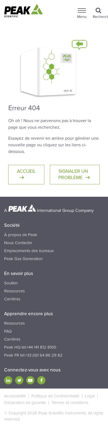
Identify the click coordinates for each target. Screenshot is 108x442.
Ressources (14, 291)
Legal (90, 396)
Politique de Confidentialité (55, 396)
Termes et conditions (70, 402)
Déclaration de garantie (25, 402)
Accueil (26, 171)
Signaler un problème (73, 174)
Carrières (12, 299)
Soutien (11, 283)
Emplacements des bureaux (29, 250)
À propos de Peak (20, 234)
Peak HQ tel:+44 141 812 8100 (30, 347)
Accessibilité (15, 396)
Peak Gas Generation (23, 258)
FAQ (8, 331)
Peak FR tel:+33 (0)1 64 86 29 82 (33, 355)
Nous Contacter (18, 242)
